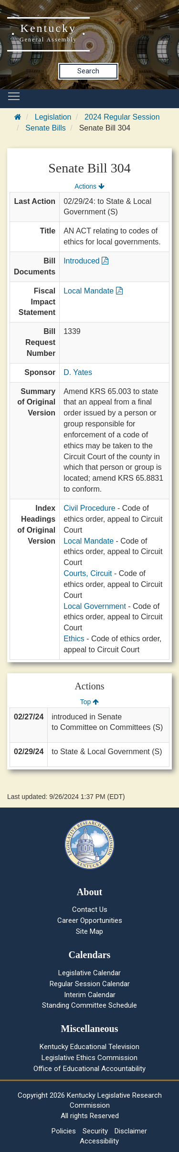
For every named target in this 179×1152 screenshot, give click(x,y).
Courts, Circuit (87, 573)
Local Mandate (92, 291)
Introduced (85, 261)
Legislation (53, 117)
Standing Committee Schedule (89, 1005)
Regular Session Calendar (90, 984)
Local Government (94, 606)
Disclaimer (131, 1131)
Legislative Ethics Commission (89, 1057)
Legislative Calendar (89, 973)
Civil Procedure (89, 508)
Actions (89, 186)
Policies (64, 1131)
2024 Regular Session (121, 117)
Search (88, 71)
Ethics (73, 639)
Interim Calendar (90, 994)
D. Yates (77, 372)
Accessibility (99, 1141)
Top (89, 702)
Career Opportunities (89, 920)
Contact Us (89, 909)
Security (95, 1131)
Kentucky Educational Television (89, 1046)
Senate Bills (45, 128)
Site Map (89, 931)
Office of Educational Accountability (89, 1068)
